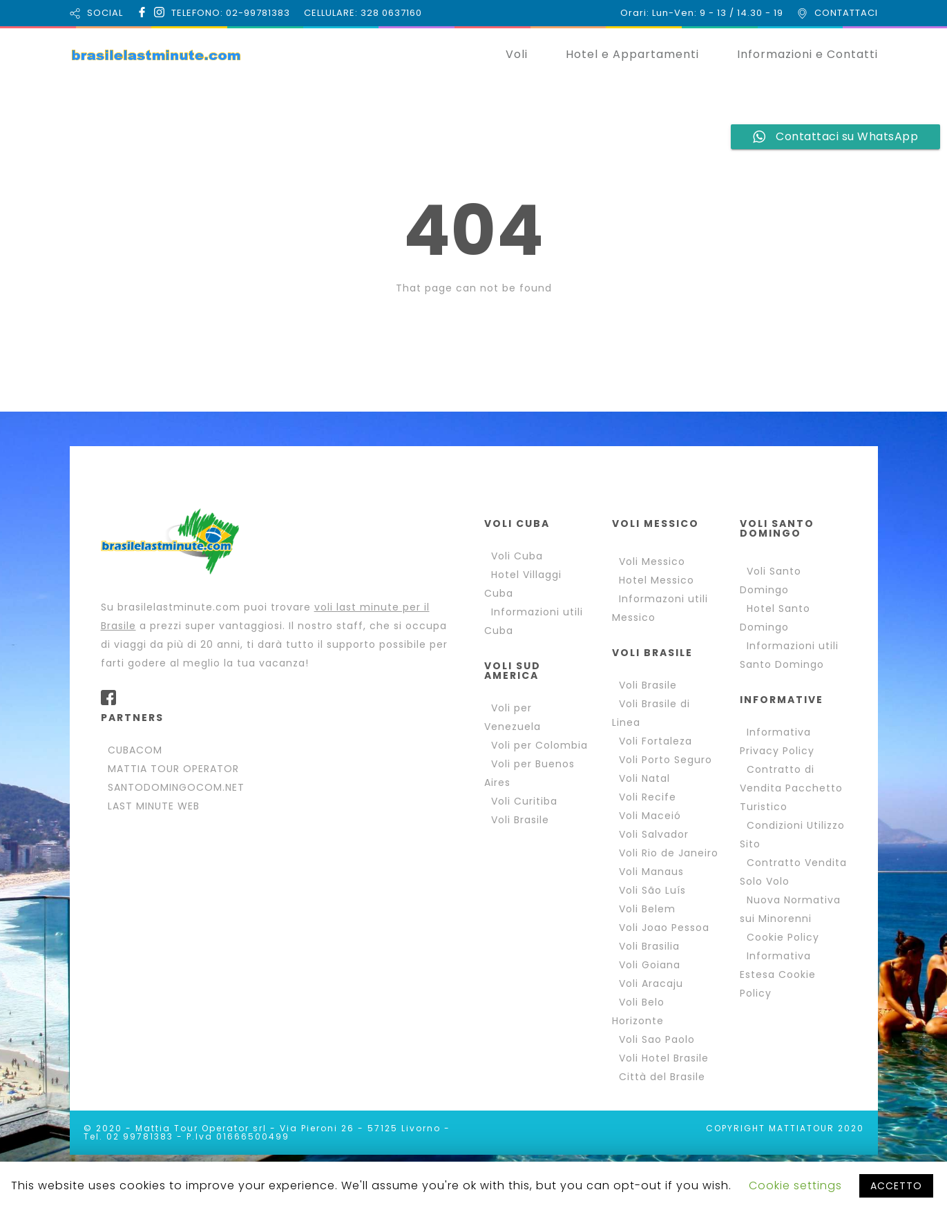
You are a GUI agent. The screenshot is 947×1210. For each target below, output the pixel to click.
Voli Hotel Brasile (664, 1058)
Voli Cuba (517, 556)
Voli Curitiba (524, 801)
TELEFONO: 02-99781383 (230, 12)
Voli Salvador (654, 834)
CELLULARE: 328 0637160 (363, 12)
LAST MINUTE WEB (154, 806)
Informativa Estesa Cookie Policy (778, 974)
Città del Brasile (662, 1077)
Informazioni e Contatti (807, 54)
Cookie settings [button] (795, 1185)
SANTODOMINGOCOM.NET (176, 787)
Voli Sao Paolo (657, 1039)
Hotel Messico (656, 580)
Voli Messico (652, 561)
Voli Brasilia (649, 946)
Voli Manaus (651, 871)
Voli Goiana (649, 965)
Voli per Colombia (539, 745)
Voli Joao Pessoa (664, 927)
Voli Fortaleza (655, 741)
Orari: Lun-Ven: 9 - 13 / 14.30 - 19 (701, 12)
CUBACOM (135, 750)
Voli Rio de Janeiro (668, 853)
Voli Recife (647, 797)
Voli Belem (647, 909)
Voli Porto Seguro (665, 760)
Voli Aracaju (651, 983)
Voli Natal (644, 778)
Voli (517, 54)
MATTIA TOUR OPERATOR (173, 769)
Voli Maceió (650, 816)
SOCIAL (105, 12)
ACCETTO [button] (896, 1186)
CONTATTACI (846, 12)
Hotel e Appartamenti (632, 54)
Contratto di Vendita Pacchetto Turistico (791, 788)
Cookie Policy (783, 937)
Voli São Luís (652, 890)
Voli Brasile (520, 820)
